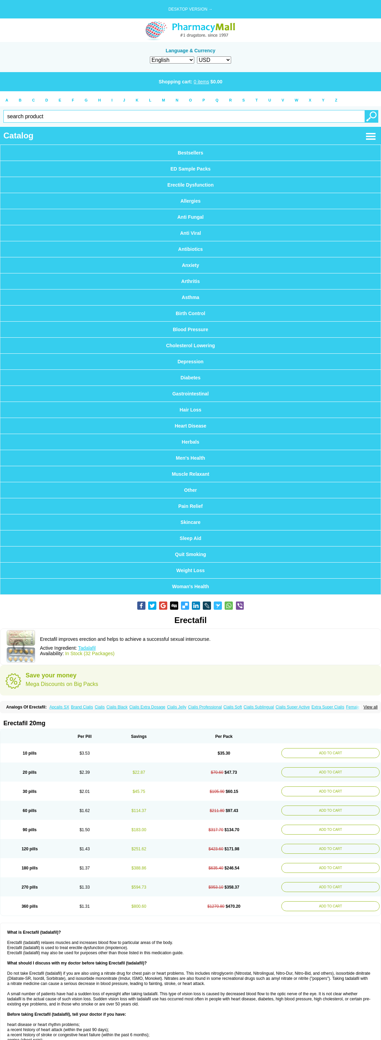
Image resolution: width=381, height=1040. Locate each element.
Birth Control (190, 313)
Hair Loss (190, 410)
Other (190, 490)
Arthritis (190, 281)
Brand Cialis (82, 707)
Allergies (190, 201)
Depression (190, 361)
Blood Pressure (190, 329)
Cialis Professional (205, 707)
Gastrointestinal (190, 393)
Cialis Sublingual (259, 707)
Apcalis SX (59, 707)
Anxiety (190, 265)
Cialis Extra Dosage (147, 707)
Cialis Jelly (176, 707)
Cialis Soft (233, 707)
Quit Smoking (190, 554)
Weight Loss (191, 570)
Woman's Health (190, 586)
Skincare (190, 522)
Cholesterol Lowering (190, 345)
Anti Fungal (191, 217)
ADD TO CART (329, 753)
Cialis (99, 707)
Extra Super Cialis (327, 707)
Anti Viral (190, 233)
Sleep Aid (190, 538)
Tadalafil (87, 648)
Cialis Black (117, 707)
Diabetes (190, 377)
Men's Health (190, 458)
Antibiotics (190, 249)
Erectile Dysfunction (190, 185)
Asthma (190, 297)
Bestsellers (190, 153)
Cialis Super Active (293, 707)
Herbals (190, 442)
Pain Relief (190, 506)
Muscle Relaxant (190, 474)
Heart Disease (191, 426)
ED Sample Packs (190, 169)
